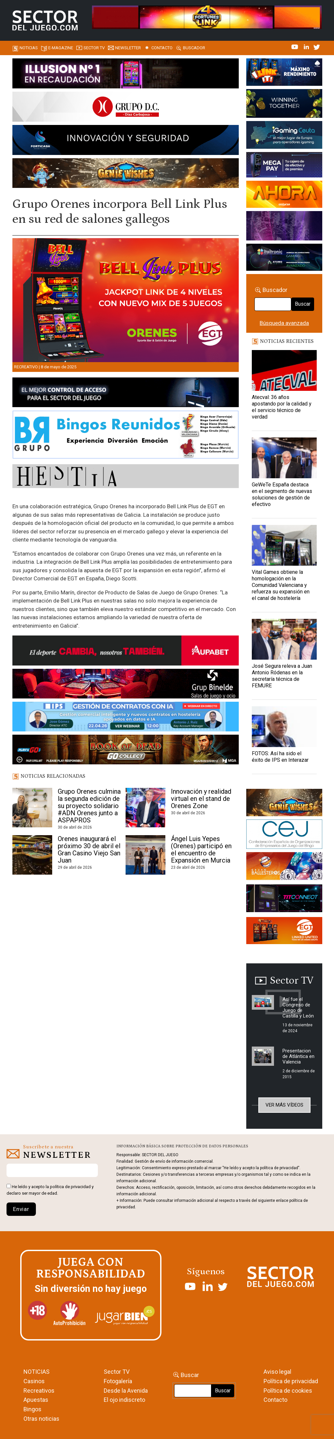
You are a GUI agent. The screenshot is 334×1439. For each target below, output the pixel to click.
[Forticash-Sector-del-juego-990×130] (125, 141)
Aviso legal (277, 1371)
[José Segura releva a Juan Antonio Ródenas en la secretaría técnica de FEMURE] (284, 639)
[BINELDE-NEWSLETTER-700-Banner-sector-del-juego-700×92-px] (125, 684)
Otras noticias (41, 1418)
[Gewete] (284, 227)
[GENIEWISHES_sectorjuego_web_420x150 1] (284, 803)
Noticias (29, 47)
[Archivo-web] (284, 258)
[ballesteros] (284, 868)
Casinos (34, 1381)
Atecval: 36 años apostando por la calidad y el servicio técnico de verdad (281, 407)
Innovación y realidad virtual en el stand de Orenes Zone (201, 798)
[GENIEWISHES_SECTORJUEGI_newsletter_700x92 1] (125, 174)
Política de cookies (288, 1390)
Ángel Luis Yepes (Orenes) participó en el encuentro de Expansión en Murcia (201, 849)
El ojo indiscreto (124, 1399)
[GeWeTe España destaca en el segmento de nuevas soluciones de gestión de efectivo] (284, 457)
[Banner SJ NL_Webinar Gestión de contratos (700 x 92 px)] (125, 717)
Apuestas (35, 1399)
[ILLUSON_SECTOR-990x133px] (125, 74)
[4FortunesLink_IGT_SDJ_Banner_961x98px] (207, 16)
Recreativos (38, 1390)
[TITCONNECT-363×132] (284, 899)
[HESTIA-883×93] (125, 477)
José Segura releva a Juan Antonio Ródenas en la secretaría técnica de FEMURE (282, 676)
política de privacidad (70, 1186)
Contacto (162, 47)
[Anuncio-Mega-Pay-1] (284, 166)
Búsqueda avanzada (284, 323)
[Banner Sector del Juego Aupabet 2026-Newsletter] (125, 651)
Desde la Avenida (126, 1390)
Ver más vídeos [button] (284, 1105)
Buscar (303, 304)
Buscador (194, 47)
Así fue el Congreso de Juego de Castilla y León (298, 1007)
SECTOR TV (94, 47)
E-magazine (60, 47)
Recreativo (26, 366)
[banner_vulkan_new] (125, 393)
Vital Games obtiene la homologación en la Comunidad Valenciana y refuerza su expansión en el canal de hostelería (281, 585)
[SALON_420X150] (284, 195)
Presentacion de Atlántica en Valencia (298, 1056)
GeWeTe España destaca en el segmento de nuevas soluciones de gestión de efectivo (282, 494)
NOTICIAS (36, 1371)
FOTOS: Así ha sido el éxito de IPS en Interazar (280, 756)
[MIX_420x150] (284, 931)
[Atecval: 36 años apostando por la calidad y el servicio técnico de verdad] (284, 370)
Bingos (32, 1409)
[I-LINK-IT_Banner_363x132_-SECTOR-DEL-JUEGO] (284, 73)
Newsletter (128, 47)
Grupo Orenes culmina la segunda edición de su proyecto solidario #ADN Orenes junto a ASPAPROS (89, 806)
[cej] (284, 835)
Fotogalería (118, 1381)
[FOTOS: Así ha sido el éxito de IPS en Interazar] (284, 726)
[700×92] (125, 750)
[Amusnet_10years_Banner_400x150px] (284, 104)
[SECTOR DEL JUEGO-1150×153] (125, 108)
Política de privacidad (291, 1381)
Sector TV (116, 1371)
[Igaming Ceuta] (284, 136)
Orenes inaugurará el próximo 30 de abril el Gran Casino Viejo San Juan (89, 849)
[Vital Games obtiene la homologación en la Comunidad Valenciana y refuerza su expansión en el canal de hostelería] (284, 545)
